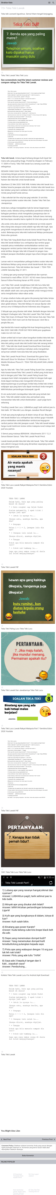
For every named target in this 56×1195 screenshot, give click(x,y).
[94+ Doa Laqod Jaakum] (36, 1169)
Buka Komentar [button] (28, 1156)
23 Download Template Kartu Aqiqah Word (18, 1175)
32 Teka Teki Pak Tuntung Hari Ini (34, 1190)
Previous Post (47, 1139)
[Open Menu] (49, 2)
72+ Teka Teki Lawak (13, 8)
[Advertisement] (28, 1077)
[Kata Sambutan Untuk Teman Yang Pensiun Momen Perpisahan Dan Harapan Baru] (20, 1185)
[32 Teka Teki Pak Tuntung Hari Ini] (36, 1185)
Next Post (7, 1139)
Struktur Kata (6, 2)
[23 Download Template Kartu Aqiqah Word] (20, 1169)
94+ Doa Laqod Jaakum (33, 1175)
